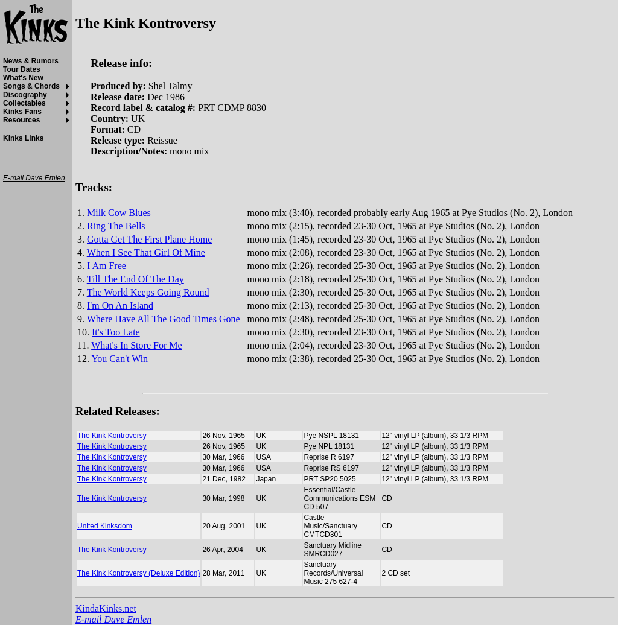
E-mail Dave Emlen (113, 619)
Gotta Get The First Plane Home (149, 239)
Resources (21, 120)
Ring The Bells (116, 226)
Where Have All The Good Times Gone (163, 319)
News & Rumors (31, 61)
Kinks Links (23, 138)
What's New (23, 78)
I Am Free (106, 266)
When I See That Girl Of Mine (146, 252)
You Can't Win (119, 359)
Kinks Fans (22, 111)
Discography (25, 94)
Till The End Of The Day (135, 279)
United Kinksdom (104, 526)
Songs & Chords (31, 86)
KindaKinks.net (105, 608)
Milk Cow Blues (119, 213)
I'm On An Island (120, 305)
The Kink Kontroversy (112, 435)
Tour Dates (21, 69)
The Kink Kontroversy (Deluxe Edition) (138, 573)
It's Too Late (116, 332)
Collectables (24, 103)
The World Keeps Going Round (148, 292)
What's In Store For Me (136, 345)
